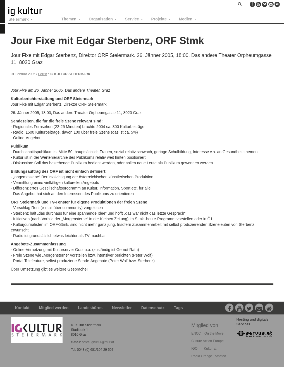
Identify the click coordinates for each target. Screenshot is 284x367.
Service (134, 19)
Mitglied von (204, 325)
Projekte (161, 19)
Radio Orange (201, 356)
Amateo (220, 356)
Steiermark (20, 19)
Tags (178, 308)
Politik (42, 74)
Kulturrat (210, 349)
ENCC (196, 333)
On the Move (213, 333)
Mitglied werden (54, 308)
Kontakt (22, 308)
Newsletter (122, 308)
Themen (70, 19)
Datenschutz (152, 308)
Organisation (103, 19)
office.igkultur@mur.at (98, 342)
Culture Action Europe (207, 341)
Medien (187, 19)
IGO (194, 349)
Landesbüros (90, 308)
